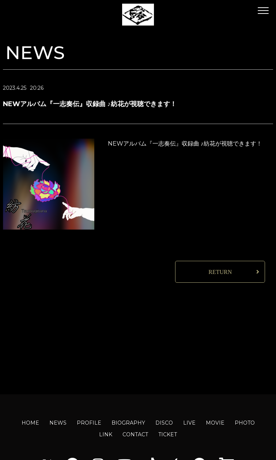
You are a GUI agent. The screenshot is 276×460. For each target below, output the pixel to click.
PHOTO (245, 423)
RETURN (220, 272)
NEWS (58, 423)
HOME (30, 423)
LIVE (189, 423)
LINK (105, 434)
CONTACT (135, 434)
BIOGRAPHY (128, 423)
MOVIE (215, 423)
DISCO (164, 423)
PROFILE (89, 423)
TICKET (167, 434)
